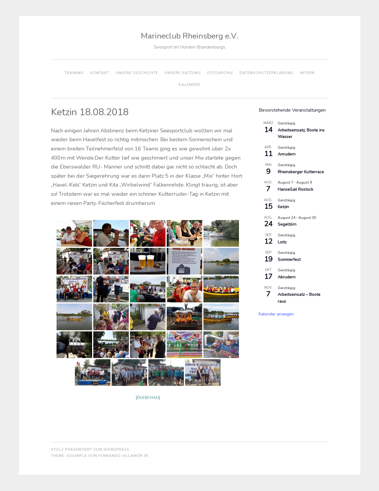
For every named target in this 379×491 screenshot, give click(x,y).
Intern (307, 72)
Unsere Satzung (183, 72)
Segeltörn (287, 224)
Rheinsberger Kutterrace (301, 172)
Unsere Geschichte (137, 72)
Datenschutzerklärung (266, 72)
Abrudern (287, 277)
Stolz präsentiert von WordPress (90, 449)
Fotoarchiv (220, 72)
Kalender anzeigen (276, 314)
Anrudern (287, 154)
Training (74, 72)
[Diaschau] (148, 398)
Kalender (189, 84)
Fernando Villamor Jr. (123, 456)
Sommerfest (289, 259)
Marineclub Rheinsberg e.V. (189, 36)
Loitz (282, 242)
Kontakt (99, 72)
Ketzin (283, 207)
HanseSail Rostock (295, 189)
